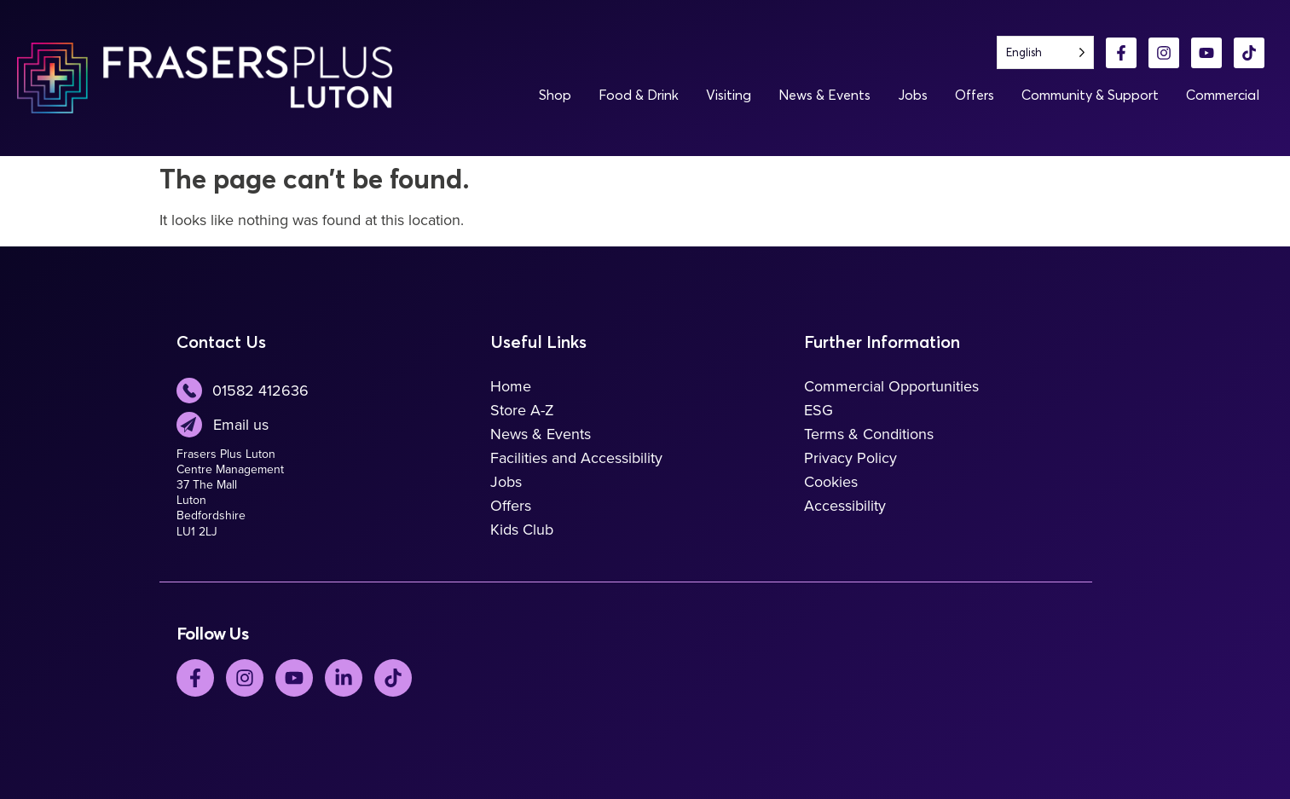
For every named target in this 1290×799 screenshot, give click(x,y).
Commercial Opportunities (891, 386)
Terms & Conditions (869, 434)
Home (510, 386)
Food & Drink (639, 94)
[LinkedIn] (343, 678)
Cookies (831, 481)
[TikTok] (1249, 53)
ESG (818, 410)
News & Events (824, 94)
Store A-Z (522, 410)
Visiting (728, 94)
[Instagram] (1163, 53)
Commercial (1222, 94)
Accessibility (845, 505)
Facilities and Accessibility (576, 457)
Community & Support (1090, 94)
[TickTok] (393, 678)
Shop (555, 94)
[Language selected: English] (1045, 52)
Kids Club (521, 529)
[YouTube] (1206, 53)
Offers (974, 94)
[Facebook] (1121, 53)
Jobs (913, 94)
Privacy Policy (850, 457)
